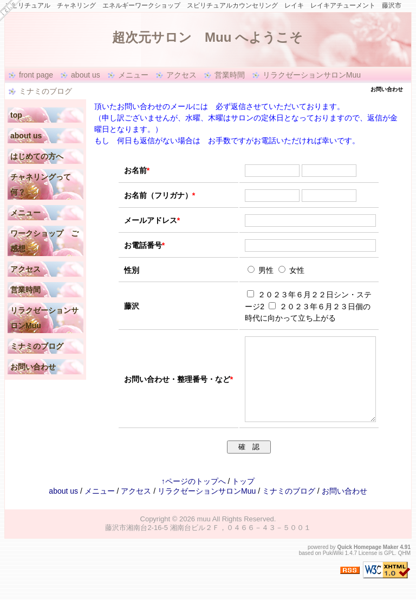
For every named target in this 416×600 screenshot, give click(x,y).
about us (85, 75)
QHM (404, 569)
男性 (262, 270)
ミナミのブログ (45, 91)
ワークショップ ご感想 (44, 241)
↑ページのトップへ (193, 497)
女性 (291, 270)
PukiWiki (333, 569)
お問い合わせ (33, 366)
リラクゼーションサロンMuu (312, 75)
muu (204, 535)
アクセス (181, 75)
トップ (243, 497)
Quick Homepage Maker (367, 563)
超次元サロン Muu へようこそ (162, 37)
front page (36, 75)
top (16, 115)
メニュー (133, 75)
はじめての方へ (36, 156)
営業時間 (229, 75)
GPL (389, 569)
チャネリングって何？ (40, 184)
